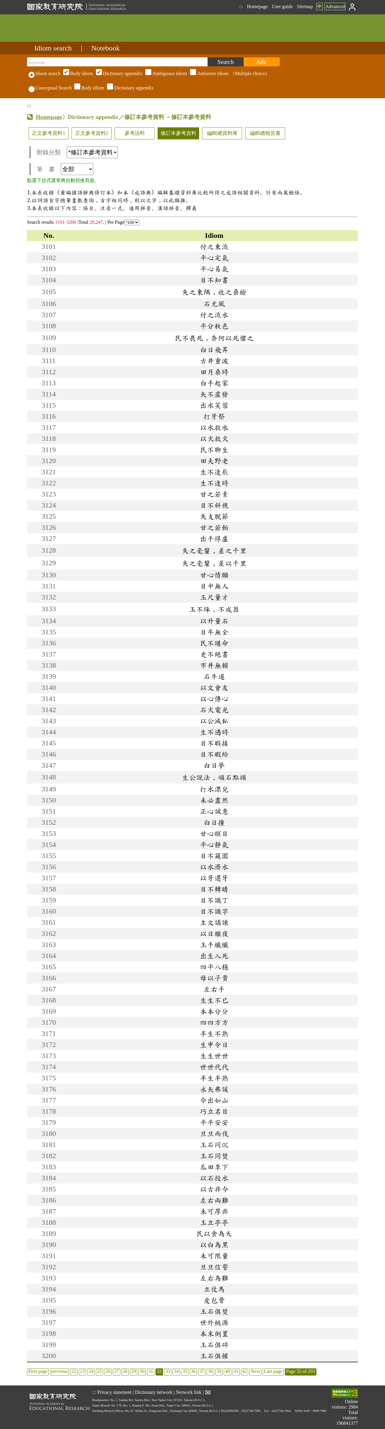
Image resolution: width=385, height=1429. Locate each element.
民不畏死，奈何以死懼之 (214, 338)
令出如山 (214, 1100)
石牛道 (214, 676)
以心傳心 (214, 698)
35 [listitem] (184, 1371)
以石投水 (214, 1178)
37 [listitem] (201, 1371)
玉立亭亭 (214, 1222)
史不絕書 (214, 654)
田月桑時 (214, 372)
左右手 (214, 989)
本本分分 (214, 1011)
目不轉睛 (214, 889)
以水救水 (214, 427)
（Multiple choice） (166, 73)
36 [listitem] (193, 1371)
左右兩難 (214, 1200)
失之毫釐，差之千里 (214, 550)
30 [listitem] (142, 1371)
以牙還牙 (214, 878)
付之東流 (214, 246)
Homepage (257, 6)
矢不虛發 (214, 394)
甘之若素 (214, 494)
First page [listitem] (38, 1371)
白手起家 (214, 383)
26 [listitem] (108, 1371)
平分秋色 (214, 326)
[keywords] (117, 61)
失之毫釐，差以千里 (214, 563)
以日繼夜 (214, 933)
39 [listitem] (219, 1371)
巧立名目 (214, 1111)
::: (241, 6)
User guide (282, 6)
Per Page (123, 222)
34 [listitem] (176, 1371)
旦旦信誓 (214, 1267)
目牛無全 (214, 632)
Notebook (105, 48)
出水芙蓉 (214, 405)
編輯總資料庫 (222, 133)
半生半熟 (214, 1078)
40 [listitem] (227, 1371)
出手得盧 (214, 538)
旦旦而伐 (214, 1133)
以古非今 (214, 1189)
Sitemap (305, 6)
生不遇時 (214, 732)
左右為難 (214, 1278)
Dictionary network (154, 1392)
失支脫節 (214, 516)
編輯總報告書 (265, 133)
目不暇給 (214, 754)
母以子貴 (214, 978)
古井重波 (214, 361)
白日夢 (214, 765)
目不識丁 (214, 900)
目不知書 (214, 280)
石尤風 (214, 304)
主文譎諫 (214, 922)
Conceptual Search (50, 87)
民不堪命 (214, 643)
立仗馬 (214, 1289)
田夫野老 (214, 461)
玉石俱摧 (214, 1356)
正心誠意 (214, 811)
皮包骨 (214, 1300)
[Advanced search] (262, 61)
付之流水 (214, 315)
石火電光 (214, 710)
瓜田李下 (214, 1167)
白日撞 (214, 822)
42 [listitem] (244, 1371)
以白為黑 (214, 1244)
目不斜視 (214, 505)
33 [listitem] (167, 1371)
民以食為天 (214, 1233)
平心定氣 (214, 258)
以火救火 (214, 438)
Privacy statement (114, 1392)
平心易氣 (214, 269)
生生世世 (214, 1056)
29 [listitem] (133, 1371)
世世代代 (214, 1067)
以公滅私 (214, 721)
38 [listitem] (210, 1371)
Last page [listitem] (273, 1371)
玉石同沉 (214, 1144)
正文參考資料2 (91, 133)
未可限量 (214, 1256)
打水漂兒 (214, 789)
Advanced (335, 6)
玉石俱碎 (214, 1345)
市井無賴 (214, 665)
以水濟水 (214, 867)
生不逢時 (214, 483)
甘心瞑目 (214, 833)
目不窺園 (214, 856)
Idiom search (53, 48)
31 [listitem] (150, 1371)
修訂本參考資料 (178, 133)
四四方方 (214, 1022)
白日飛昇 (214, 349)
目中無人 (214, 586)
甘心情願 (214, 575)
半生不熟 (214, 1033)
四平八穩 (214, 967)
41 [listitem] (236, 1371)
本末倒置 (214, 1333)
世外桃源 (214, 1322)
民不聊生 (214, 450)
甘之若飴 (214, 527)
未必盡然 (214, 800)
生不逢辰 (214, 472)
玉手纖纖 (214, 944)
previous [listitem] (59, 1371)
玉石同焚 (214, 1156)
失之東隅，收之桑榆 (214, 292)
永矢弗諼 (214, 1089)
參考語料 (135, 133)
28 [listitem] (125, 1371)
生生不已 (214, 1000)
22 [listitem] (74, 1371)
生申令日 (214, 1044)
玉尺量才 (214, 597)
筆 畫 (65, 169)
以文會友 (214, 687)
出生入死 (214, 956)
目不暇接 (214, 743)
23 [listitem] (82, 1371)
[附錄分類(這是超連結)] (92, 152)
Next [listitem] (255, 1371)
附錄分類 (77, 152)
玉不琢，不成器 (214, 609)
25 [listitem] (99, 1371)
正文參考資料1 (48, 133)
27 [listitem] (116, 1371)
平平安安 (214, 1122)
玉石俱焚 (214, 1311)
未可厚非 (214, 1211)
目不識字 (214, 911)
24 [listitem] (90, 1371)
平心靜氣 (214, 844)
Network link (189, 1392)
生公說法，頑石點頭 (214, 777)
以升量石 (214, 621)
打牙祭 (214, 416)
